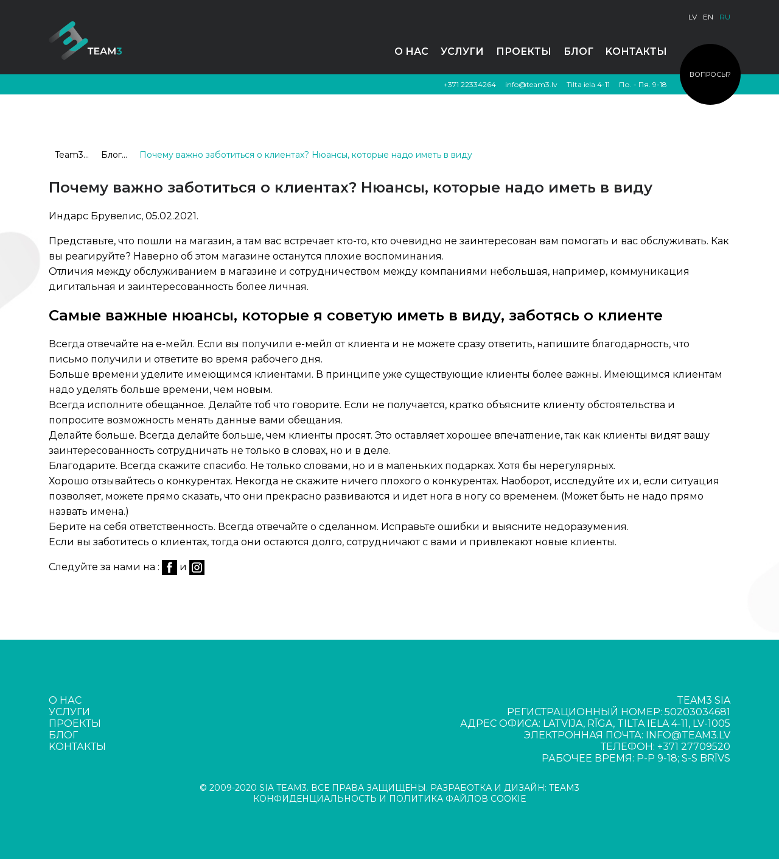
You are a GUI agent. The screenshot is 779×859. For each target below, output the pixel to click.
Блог (578, 51)
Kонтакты (636, 51)
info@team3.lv (531, 84)
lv (692, 16)
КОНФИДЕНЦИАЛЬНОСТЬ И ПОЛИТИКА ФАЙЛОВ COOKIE (389, 798)
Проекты (523, 51)
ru (724, 16)
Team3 (69, 154)
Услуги (462, 51)
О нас (411, 51)
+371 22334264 (470, 84)
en (708, 16)
